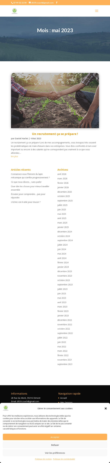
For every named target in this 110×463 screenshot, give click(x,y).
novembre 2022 (64, 324)
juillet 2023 (62, 289)
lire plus (14, 156)
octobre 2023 (63, 280)
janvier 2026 (63, 187)
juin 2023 (61, 293)
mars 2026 (62, 178)
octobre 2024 (63, 236)
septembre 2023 (65, 284)
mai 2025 (61, 214)
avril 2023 (61, 302)
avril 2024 (61, 258)
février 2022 (62, 355)
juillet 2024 (62, 244)
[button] (105, 408)
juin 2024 (61, 249)
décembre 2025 (64, 191)
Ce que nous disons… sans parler (26, 182)
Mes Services (66, 402)
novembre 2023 (64, 275)
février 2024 (62, 262)
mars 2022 (62, 350)
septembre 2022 (65, 333)
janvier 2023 (63, 315)
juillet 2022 (62, 337)
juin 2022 (61, 342)
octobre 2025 (63, 196)
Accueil (63, 398)
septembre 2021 (65, 364)
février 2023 (62, 311)
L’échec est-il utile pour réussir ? (25, 202)
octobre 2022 (63, 328)
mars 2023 (62, 306)
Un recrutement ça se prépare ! (55, 134)
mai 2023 (61, 298)
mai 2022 (61, 346)
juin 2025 (61, 209)
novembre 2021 (64, 359)
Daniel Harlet (21, 138)
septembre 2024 (65, 240)
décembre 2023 (64, 271)
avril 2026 (61, 174)
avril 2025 (61, 218)
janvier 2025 (63, 227)
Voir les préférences (55, 452)
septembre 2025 (65, 200)
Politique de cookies (43, 459)
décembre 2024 (64, 231)
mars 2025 (62, 222)
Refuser (55, 444)
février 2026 (62, 183)
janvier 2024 (63, 267)
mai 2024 (61, 253)
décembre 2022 (64, 320)
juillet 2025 (62, 205)
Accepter (55, 437)
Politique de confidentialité (64, 459)
